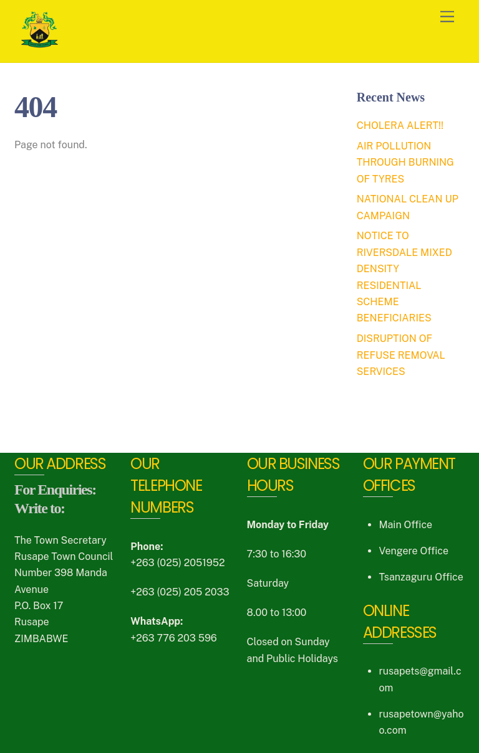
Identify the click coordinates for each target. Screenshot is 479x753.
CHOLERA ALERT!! (400, 125)
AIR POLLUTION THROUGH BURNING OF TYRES (405, 162)
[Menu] (447, 17)
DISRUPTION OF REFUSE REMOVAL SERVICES (401, 355)
